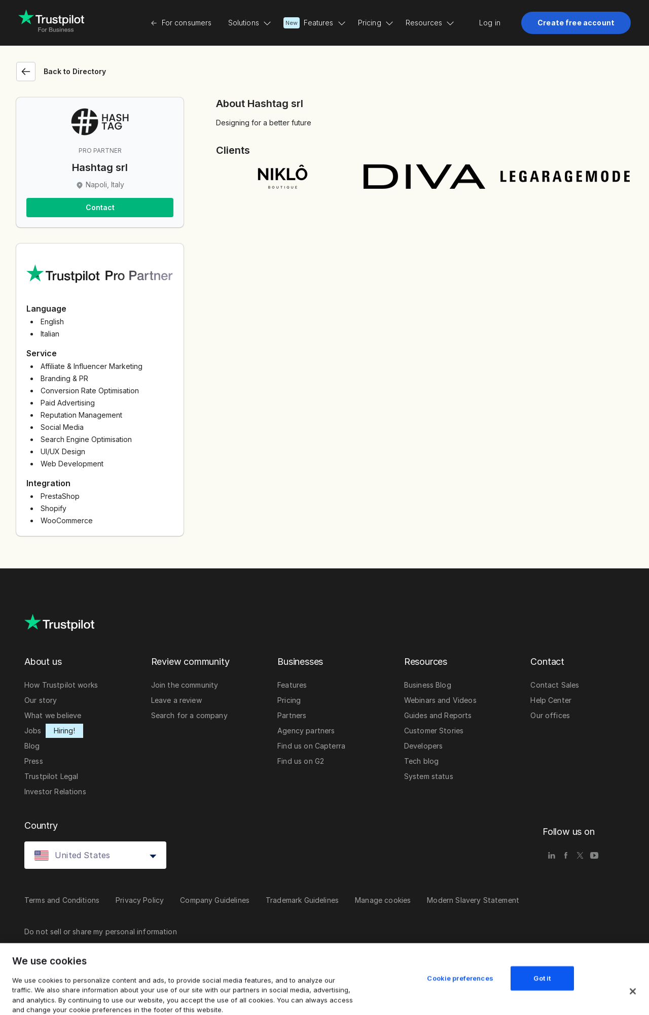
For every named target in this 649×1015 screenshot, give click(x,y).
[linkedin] (552, 855)
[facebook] (566, 855)
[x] (580, 855)
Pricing (375, 22)
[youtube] (594, 855)
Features (314, 22)
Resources (430, 22)
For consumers (181, 23)
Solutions (249, 22)
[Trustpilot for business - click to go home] (51, 22)
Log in (489, 22)
